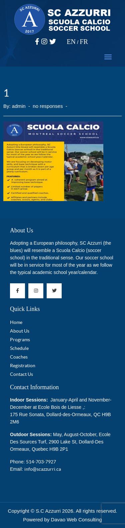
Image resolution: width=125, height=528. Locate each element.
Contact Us (21, 374)
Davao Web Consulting (76, 519)
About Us (21, 230)
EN (71, 41)
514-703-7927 (41, 461)
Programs (20, 339)
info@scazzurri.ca (42, 469)
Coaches (19, 357)
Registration (22, 365)
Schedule (19, 348)
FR (84, 41)
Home (16, 322)
